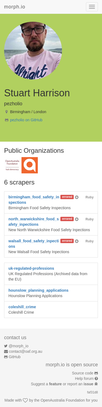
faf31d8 (92, 392)
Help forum (84, 378)
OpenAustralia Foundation (63, 400)
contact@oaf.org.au (25, 351)
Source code (83, 373)
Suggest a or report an (62, 384)
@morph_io (19, 346)
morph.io (14, 6)
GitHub (15, 357)
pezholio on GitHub (26, 120)
